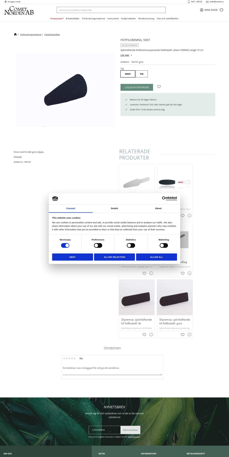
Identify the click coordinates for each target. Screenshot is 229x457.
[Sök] (162, 11)
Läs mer (124, 55)
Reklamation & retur (151, 417)
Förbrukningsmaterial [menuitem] (93, 19)
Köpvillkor (146, 408)
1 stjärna (64, 293)
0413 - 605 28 (195, 2)
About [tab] (158, 208)
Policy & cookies (149, 412)
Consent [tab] (70, 208)
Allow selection (114, 257)
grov (128, 74)
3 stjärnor (69, 293)
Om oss (145, 395)
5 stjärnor (74, 293)
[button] (221, 11)
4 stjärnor (72, 293)
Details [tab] (114, 208)
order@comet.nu (215, 2)
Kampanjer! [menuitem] (56, 19)
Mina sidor (146, 399)
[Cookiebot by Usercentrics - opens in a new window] (164, 198)
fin (141, 74)
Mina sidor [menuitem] (211, 10)
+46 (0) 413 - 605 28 (114, 414)
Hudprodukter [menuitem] (128, 19)
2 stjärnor (66, 293)
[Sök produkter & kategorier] (107, 10)
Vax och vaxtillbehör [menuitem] (168, 19)
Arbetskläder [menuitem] (73, 19)
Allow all (156, 257)
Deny (73, 257)
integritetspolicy (134, 372)
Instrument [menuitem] (113, 19)
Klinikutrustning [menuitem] (146, 19)
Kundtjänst (146, 404)
